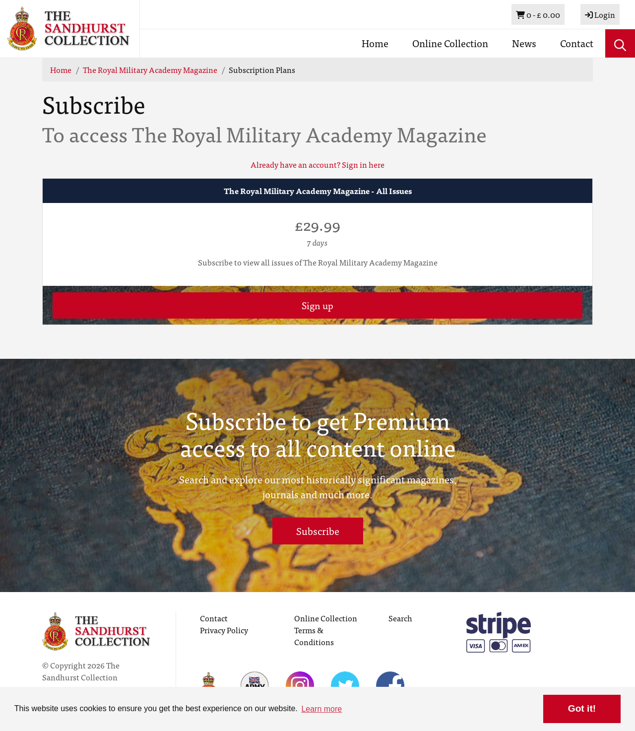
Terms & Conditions (314, 635)
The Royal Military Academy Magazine (150, 69)
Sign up (317, 305)
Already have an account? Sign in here (317, 164)
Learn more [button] (321, 709)
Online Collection (450, 43)
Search (400, 617)
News (524, 43)
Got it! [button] (582, 708)
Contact (576, 43)
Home (375, 43)
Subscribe (317, 531)
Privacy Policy (224, 629)
